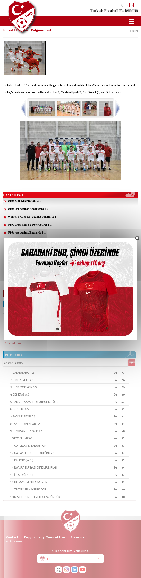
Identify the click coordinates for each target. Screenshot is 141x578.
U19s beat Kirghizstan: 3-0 (24, 200)
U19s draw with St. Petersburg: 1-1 (30, 224)
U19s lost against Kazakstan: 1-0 (28, 208)
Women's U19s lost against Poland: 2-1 (32, 216)
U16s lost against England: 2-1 (27, 232)
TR (126, 5)
